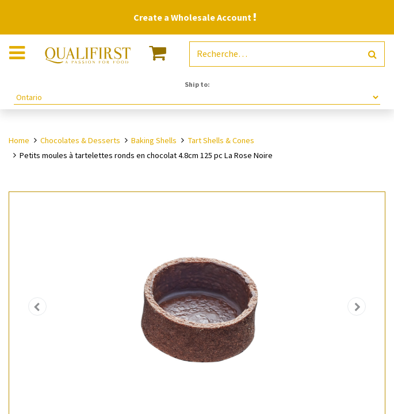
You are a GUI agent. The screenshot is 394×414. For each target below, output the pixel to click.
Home (19, 140)
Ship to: (197, 84)
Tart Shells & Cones (221, 140)
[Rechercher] (372, 54)
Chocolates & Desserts (80, 140)
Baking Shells (154, 140)
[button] (37, 307)
